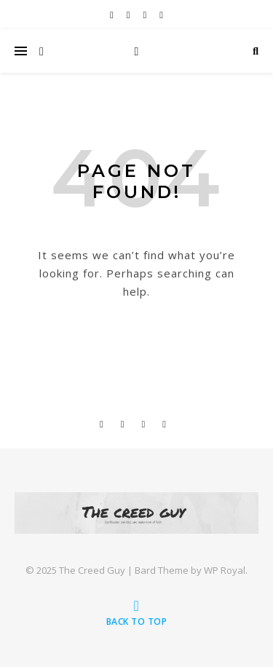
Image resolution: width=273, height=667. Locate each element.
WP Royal (224, 570)
